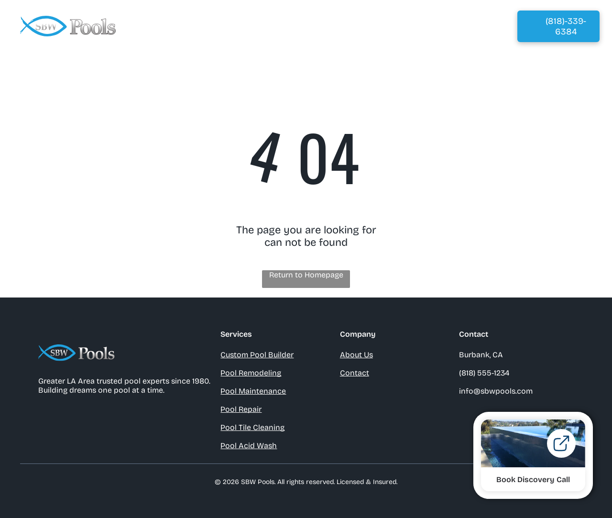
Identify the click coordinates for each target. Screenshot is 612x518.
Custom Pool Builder (257, 354)
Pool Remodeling (250, 372)
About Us (356, 354)
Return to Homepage (306, 274)
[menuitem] (196, 26)
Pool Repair (241, 409)
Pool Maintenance (253, 391)
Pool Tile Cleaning (252, 427)
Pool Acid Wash (248, 445)
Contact (354, 372)
